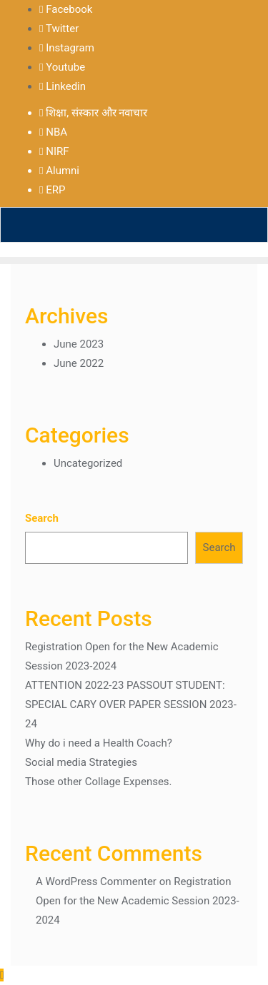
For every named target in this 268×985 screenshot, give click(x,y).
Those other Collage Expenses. (98, 781)
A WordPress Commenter (96, 881)
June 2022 (79, 363)
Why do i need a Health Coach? (98, 743)
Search (42, 518)
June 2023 (79, 344)
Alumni (59, 170)
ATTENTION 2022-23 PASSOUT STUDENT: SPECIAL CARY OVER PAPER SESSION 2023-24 (131, 704)
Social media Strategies (81, 762)
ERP (52, 189)
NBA (53, 132)
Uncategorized (88, 463)
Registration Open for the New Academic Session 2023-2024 (137, 900)
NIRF (54, 151)
